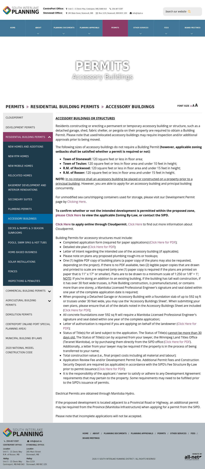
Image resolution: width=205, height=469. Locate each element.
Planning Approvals (89, 27)
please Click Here (68, 215)
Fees (166, 27)
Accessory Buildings (130, 106)
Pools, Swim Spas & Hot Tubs (27, 242)
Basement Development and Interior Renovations (27, 187)
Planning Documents (64, 27)
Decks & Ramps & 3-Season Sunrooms (25, 230)
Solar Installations (21, 261)
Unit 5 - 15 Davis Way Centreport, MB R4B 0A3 (13, 463)
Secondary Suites (20, 199)
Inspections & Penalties (24, 281)
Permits (115, 27)
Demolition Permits (19, 314)
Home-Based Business (22, 252)
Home (85, 433)
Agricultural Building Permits (21, 302)
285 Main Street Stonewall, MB (33, 453)
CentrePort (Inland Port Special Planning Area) (28, 326)
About (38, 27)
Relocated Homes (20, 175)
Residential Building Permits (64, 106)
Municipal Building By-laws (24, 338)
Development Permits (20, 127)
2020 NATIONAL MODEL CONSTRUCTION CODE (20, 350)
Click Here (63, 224)
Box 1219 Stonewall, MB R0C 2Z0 (36, 463)
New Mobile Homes (20, 166)
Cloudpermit (14, 117)
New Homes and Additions (25, 146)
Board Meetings (192, 27)
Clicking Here (76, 202)
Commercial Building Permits (26, 290)
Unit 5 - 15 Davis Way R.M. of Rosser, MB (12, 453)
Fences (12, 271)
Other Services (140, 27)
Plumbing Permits (20, 209)
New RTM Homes (18, 156)
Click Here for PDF (162, 242)
